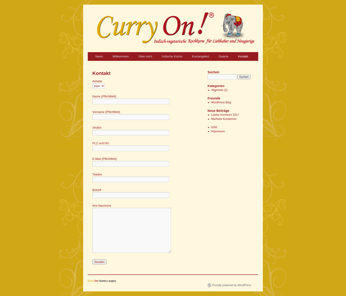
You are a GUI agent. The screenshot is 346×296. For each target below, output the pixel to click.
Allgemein (217, 90)
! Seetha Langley (102, 281)
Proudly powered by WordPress (231, 285)
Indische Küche (172, 56)
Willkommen (121, 56)
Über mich (145, 56)
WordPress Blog (221, 102)
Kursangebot (200, 56)
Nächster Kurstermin (223, 119)
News (99, 56)
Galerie (223, 56)
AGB (214, 127)
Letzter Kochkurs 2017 (225, 114)
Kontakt (243, 56)
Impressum (218, 131)
